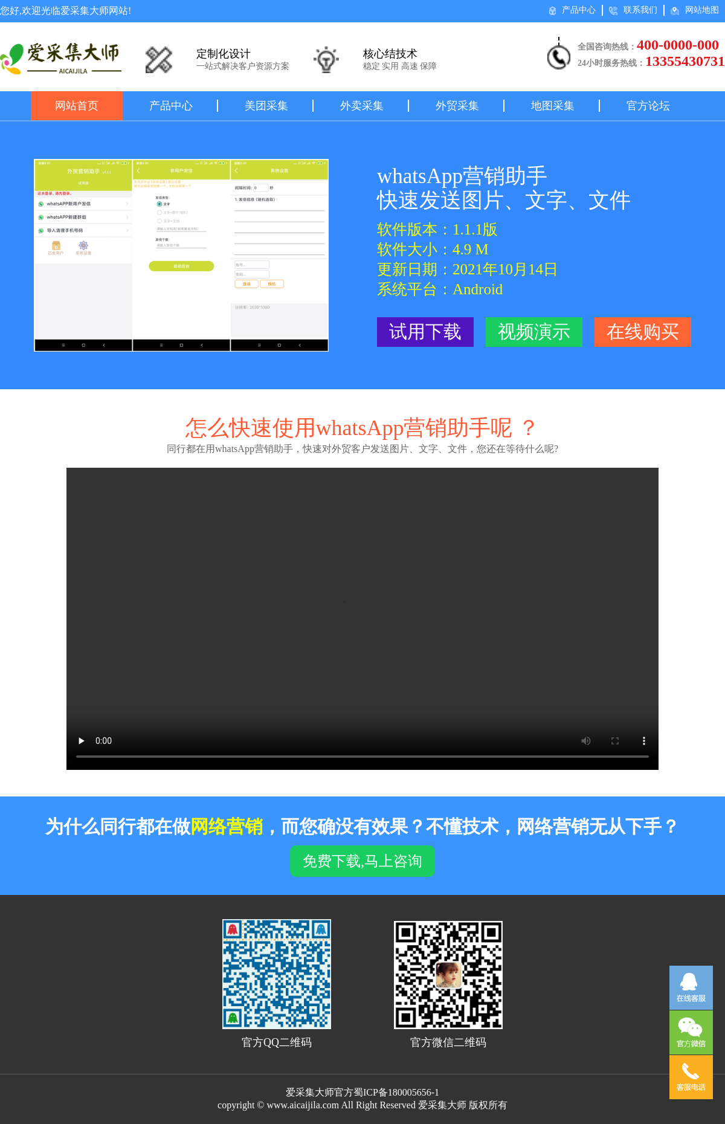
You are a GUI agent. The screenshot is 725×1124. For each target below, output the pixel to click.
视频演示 (534, 331)
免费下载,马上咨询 (362, 861)
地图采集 (553, 106)
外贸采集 (457, 106)
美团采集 (266, 106)
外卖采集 (362, 106)
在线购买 (643, 331)
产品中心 (572, 10)
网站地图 (695, 10)
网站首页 (76, 106)
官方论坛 (648, 106)
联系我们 (633, 10)
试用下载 (425, 331)
